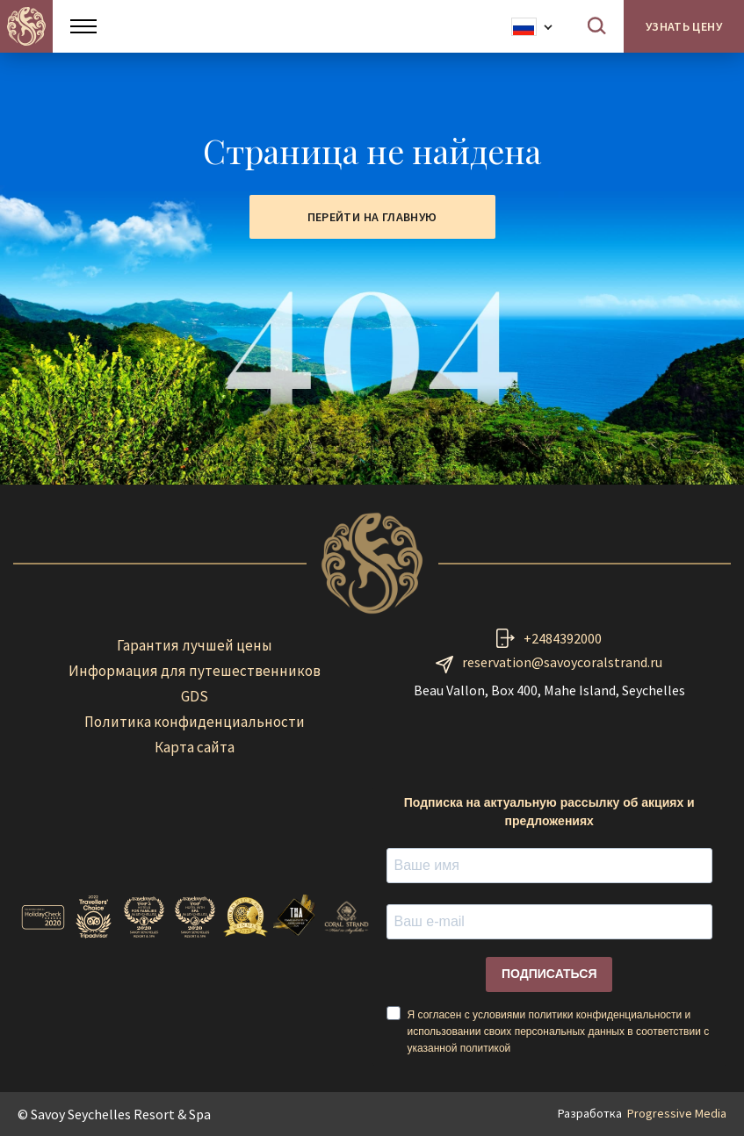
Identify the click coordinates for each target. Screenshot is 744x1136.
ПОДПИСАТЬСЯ (549, 974)
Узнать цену (684, 26)
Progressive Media (676, 1113)
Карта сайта (195, 747)
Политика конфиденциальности (194, 721)
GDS (194, 696)
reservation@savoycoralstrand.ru (562, 662)
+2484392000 (563, 638)
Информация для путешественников (195, 670)
